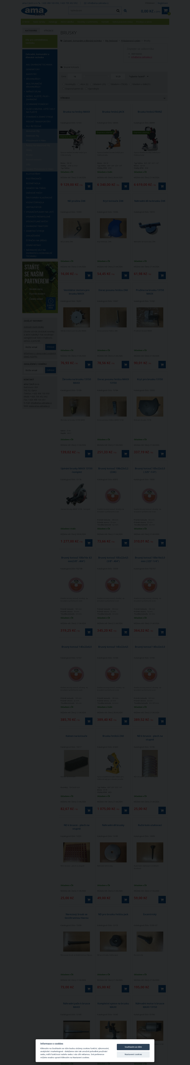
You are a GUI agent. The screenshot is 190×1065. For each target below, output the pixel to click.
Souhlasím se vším (133, 1047)
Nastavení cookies (133, 1054)
